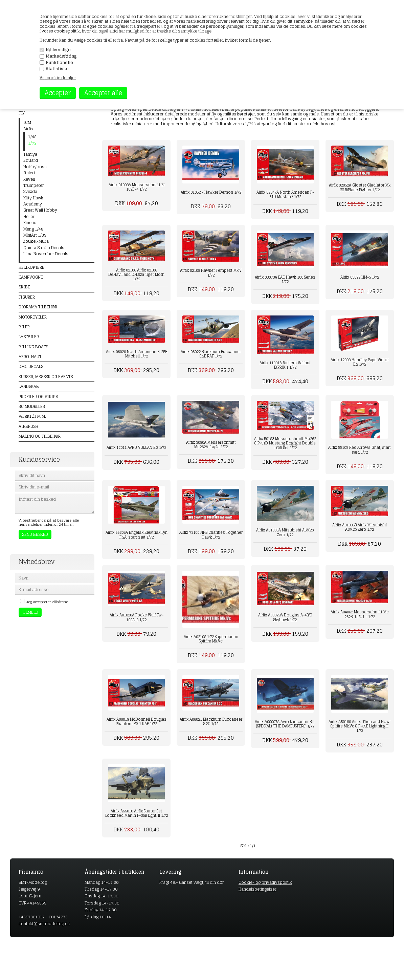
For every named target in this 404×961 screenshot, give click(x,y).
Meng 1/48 (33, 229)
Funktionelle (59, 62)
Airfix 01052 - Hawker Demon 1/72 (211, 192)
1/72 (32, 143)
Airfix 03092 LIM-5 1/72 (359, 277)
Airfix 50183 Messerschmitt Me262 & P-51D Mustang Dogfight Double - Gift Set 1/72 (285, 443)
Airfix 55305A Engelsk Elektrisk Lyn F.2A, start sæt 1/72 (136, 534)
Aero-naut (30, 356)
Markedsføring (61, 56)
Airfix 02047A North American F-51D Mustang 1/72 (285, 194)
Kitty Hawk (33, 198)
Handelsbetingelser (257, 889)
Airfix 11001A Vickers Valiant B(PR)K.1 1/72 (285, 365)
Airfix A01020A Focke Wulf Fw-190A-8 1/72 (136, 617)
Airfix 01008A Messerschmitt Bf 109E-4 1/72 (136, 187)
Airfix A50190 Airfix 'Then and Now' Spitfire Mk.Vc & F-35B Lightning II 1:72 (359, 726)
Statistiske (57, 68)
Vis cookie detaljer (58, 77)
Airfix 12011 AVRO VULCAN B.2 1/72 (136, 447)
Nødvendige (58, 49)
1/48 (32, 137)
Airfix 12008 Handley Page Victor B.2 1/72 (360, 362)
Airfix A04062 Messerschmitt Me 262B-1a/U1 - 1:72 (360, 614)
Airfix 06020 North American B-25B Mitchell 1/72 (136, 353)
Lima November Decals (45, 254)
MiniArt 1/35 (34, 235)
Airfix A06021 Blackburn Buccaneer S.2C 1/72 (211, 721)
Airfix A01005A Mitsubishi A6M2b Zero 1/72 (285, 532)
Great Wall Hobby (40, 210)
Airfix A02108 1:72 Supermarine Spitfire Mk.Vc (211, 639)
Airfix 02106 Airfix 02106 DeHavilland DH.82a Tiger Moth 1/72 (136, 274)
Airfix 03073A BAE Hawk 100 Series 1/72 (285, 279)
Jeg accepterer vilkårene (47, 602)
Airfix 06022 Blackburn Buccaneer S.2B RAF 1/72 (211, 353)
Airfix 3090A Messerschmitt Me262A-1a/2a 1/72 (211, 444)
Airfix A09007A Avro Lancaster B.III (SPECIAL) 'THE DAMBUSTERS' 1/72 (285, 723)
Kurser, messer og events (46, 376)
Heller (29, 217)
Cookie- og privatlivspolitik (265, 882)
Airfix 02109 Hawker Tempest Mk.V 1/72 (211, 272)
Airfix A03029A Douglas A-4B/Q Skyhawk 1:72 (285, 617)
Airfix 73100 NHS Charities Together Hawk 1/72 (211, 534)
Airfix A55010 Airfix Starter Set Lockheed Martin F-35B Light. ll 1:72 (136, 813)
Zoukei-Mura (36, 241)
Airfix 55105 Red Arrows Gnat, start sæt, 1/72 (359, 449)
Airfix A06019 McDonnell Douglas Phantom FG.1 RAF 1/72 (136, 721)
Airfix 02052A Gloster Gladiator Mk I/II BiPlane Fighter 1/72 (359, 187)
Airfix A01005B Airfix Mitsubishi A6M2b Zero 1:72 (359, 527)
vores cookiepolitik (61, 31)
